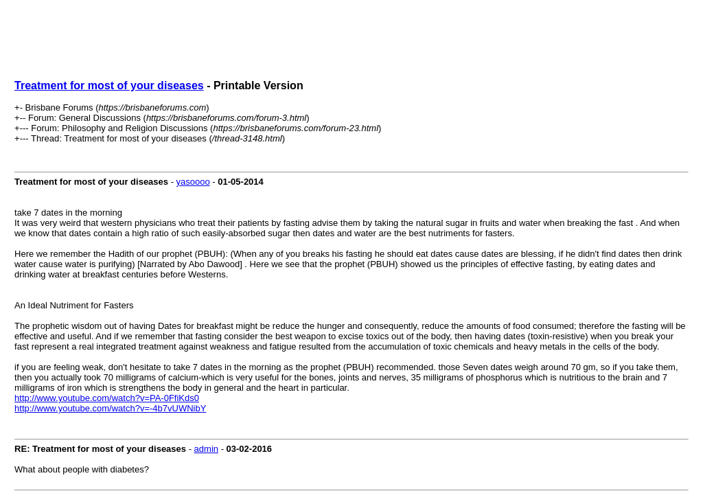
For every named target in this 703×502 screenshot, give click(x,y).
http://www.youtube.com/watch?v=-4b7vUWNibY (110, 408)
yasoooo (193, 181)
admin (206, 449)
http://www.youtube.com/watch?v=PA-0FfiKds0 (106, 398)
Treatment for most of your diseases (109, 85)
